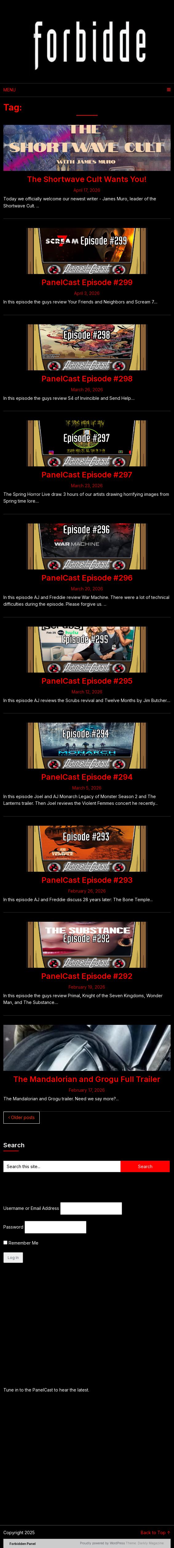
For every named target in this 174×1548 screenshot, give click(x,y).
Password (13, 1227)
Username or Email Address (31, 1208)
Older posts (21, 1117)
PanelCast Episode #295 (87, 680)
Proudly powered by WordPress (102, 1543)
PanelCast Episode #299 (87, 282)
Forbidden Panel (23, 1544)
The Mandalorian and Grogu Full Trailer (86, 1079)
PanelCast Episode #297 (87, 474)
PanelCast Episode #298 (87, 378)
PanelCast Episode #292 (86, 976)
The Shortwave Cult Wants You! (87, 179)
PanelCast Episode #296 (87, 577)
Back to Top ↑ (156, 1532)
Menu (9, 89)
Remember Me (20, 1242)
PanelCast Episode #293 (87, 880)
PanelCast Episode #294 (87, 777)
